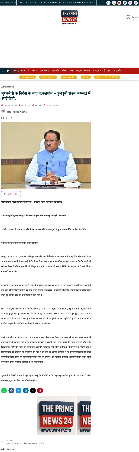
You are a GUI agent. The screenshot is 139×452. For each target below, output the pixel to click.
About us (24, 3)
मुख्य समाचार (18, 71)
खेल (64, 71)
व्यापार (87, 71)
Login (91, 3)
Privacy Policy (58, 3)
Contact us (44, 3)
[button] (4, 390)
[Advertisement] (69, 48)
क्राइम (79, 71)
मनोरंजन (97, 71)
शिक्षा (71, 71)
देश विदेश (32, 71)
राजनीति (55, 71)
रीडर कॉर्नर (117, 71)
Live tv (33, 3)
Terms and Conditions (76, 3)
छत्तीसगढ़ (44, 71)
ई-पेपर (107, 71)
